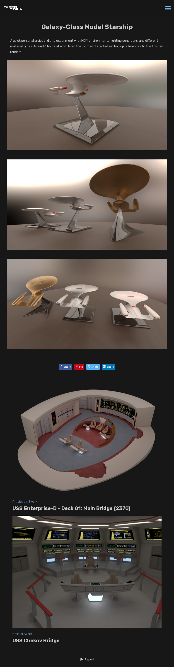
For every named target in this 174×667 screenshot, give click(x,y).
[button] (87, 659)
